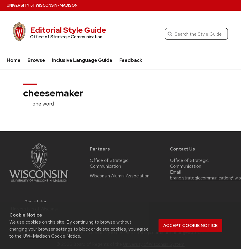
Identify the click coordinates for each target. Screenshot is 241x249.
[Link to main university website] (38, 183)
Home (13, 60)
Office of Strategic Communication (109, 163)
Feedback (130, 60)
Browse (36, 60)
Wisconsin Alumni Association (119, 176)
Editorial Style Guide (68, 30)
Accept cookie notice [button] (190, 226)
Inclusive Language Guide (82, 60)
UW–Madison (42, 5)
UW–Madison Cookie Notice (51, 236)
